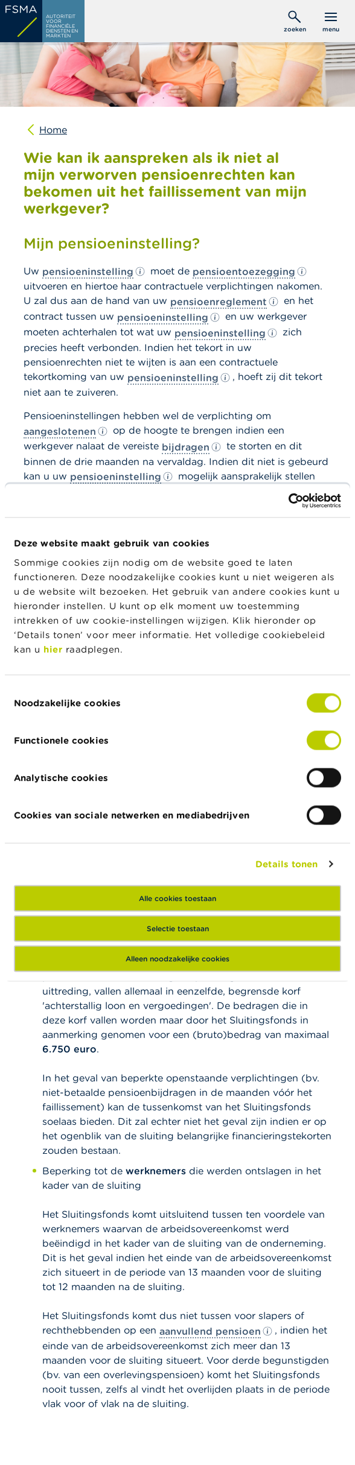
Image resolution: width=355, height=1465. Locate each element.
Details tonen (286, 864)
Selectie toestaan (178, 927)
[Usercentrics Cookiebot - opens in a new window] (288, 500)
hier (54, 648)
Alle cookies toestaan (177, 897)
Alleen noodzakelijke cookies (177, 958)
